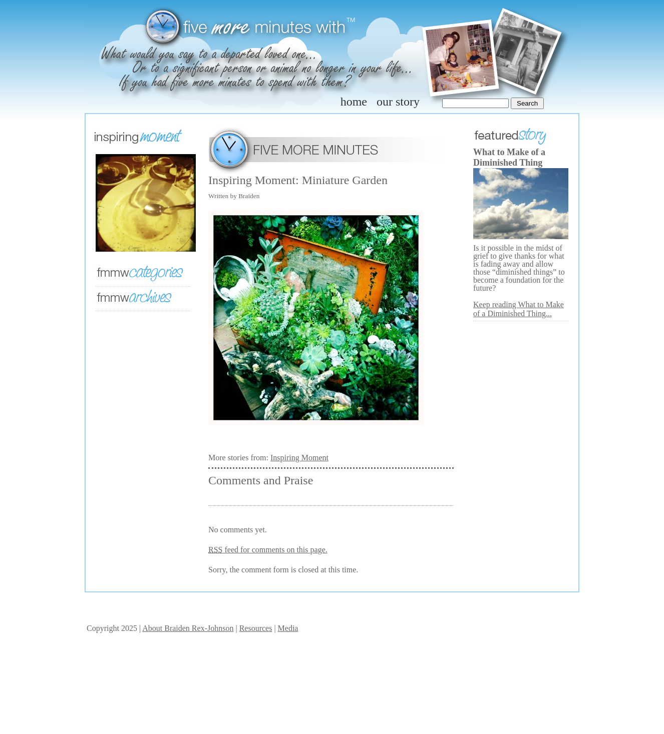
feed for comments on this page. (267, 549)
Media (288, 628)
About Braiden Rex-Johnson (187, 628)
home (354, 101)
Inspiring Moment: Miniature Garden (298, 180)
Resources (255, 628)
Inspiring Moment (299, 457)
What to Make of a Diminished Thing (509, 157)
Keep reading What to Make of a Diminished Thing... (518, 309)
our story (398, 101)
